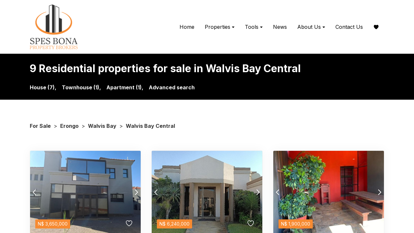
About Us (311, 27)
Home (187, 27)
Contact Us (349, 27)
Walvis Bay (102, 126)
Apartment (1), (124, 87)
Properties (219, 27)
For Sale (40, 126)
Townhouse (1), (81, 87)
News (280, 27)
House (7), (43, 87)
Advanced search (172, 87)
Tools (254, 27)
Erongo (69, 126)
